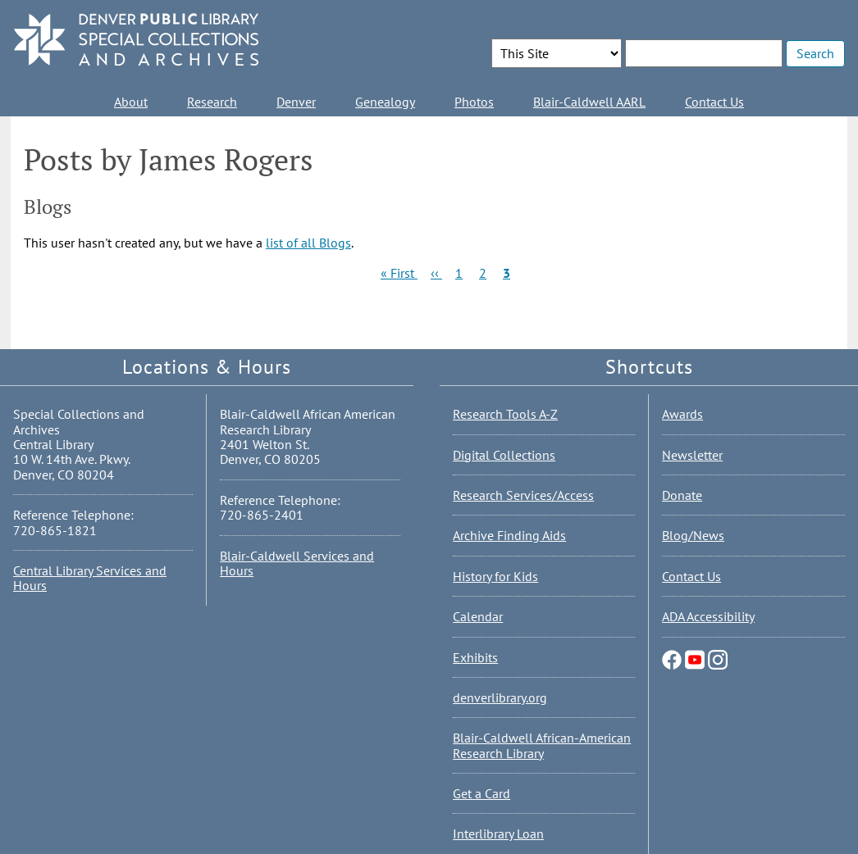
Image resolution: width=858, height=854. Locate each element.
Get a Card (481, 793)
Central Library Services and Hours (90, 577)
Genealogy (385, 101)
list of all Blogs (308, 242)
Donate (682, 495)
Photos (474, 101)
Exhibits (475, 657)
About (131, 101)
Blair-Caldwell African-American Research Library (542, 745)
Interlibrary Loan (498, 833)
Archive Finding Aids (509, 535)
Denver (296, 101)
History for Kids (495, 576)
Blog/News (693, 535)
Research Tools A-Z (505, 414)
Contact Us (714, 101)
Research (212, 101)
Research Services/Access (523, 495)
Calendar (478, 616)
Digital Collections (504, 455)
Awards (682, 414)
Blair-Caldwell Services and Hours (297, 563)
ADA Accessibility (708, 616)
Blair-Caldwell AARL (589, 101)
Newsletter (692, 455)
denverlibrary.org (500, 697)
